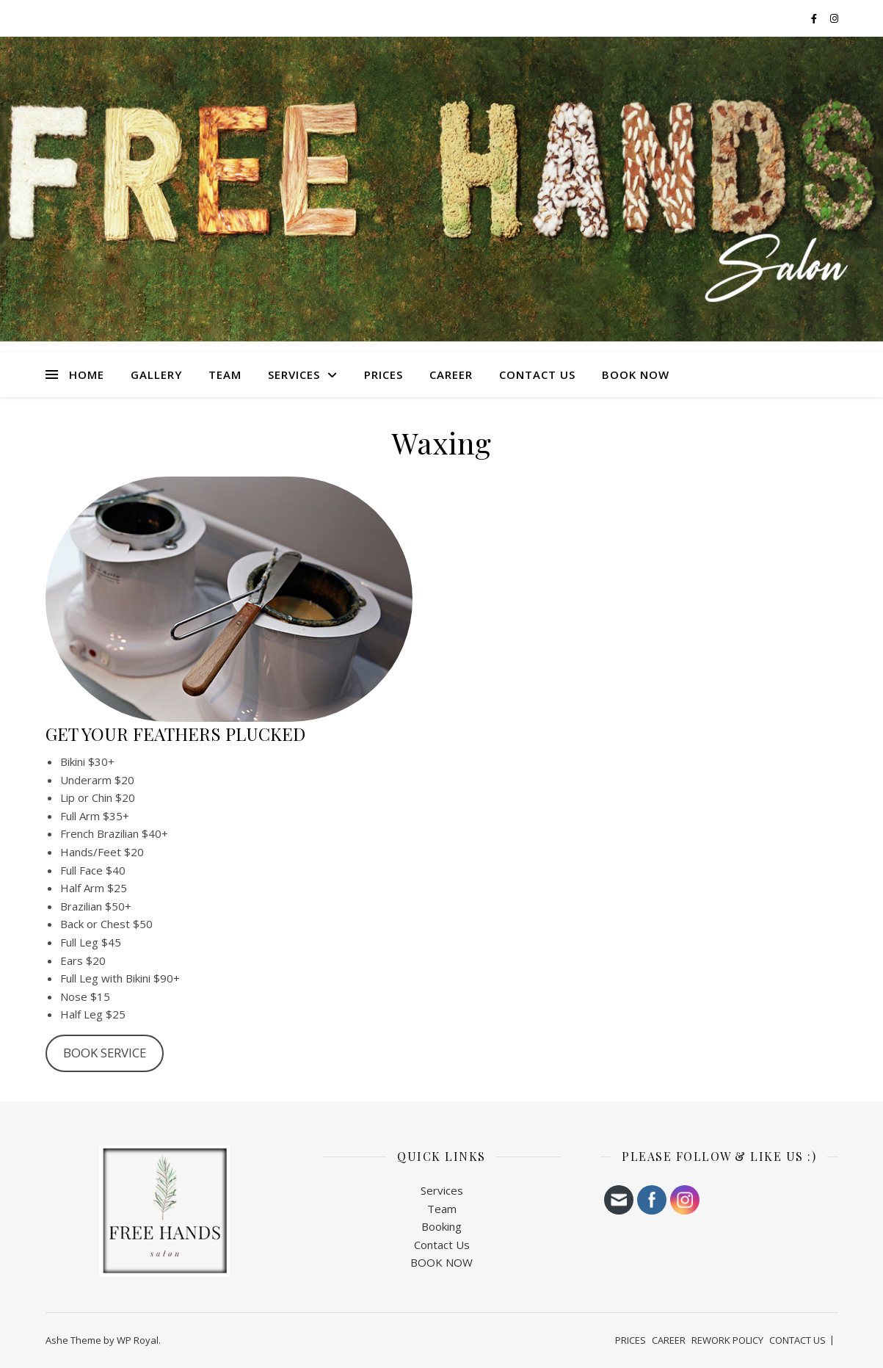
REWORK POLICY (727, 1340)
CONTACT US (537, 374)
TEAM (224, 374)
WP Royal (138, 1340)
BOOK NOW (635, 374)
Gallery (156, 374)
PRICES (383, 374)
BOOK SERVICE (104, 1052)
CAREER (451, 374)
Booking (441, 1226)
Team (442, 1208)
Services (442, 1190)
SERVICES (294, 374)
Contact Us (442, 1244)
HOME (86, 374)
